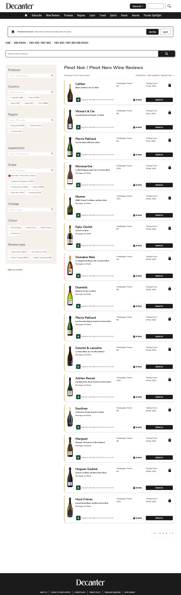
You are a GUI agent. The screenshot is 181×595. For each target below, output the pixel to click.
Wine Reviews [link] (20, 42)
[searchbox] (82, 53)
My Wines (137, 99)
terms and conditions (112, 592)
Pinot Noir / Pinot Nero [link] (40, 42)
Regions (81, 15)
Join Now (152, 31)
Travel (103, 15)
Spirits (113, 15)
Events (124, 15)
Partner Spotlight (153, 15)
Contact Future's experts (61, 592)
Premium (68, 15)
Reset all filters (15, 270)
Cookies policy (80, 592)
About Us (43, 592)
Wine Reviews (53, 15)
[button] (155, 75)
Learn (92, 15)
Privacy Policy (94, 592)
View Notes (159, 100)
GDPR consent (130, 592)
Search (166, 53)
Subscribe (37, 15)
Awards (135, 15)
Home (8, 42)
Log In (165, 31)
